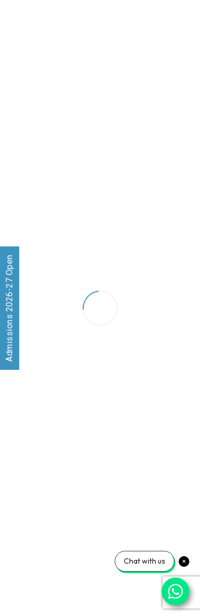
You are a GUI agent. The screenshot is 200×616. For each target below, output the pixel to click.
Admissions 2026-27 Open (9, 308)
